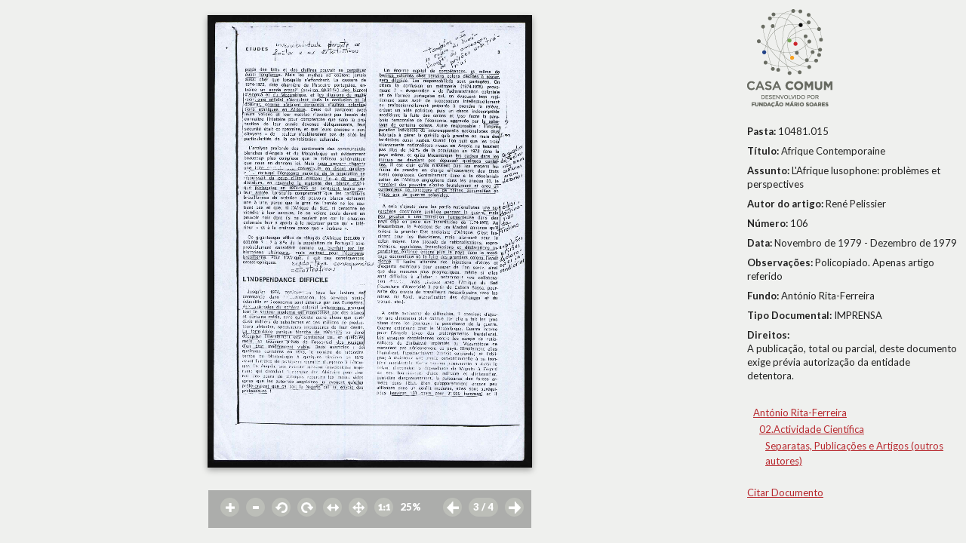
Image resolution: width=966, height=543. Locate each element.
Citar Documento (785, 492)
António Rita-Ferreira (800, 412)
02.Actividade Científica (811, 429)
